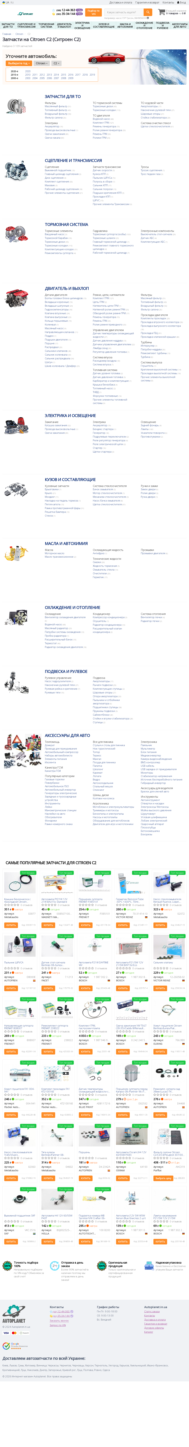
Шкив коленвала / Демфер (61, 365)
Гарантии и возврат (155, 1323)
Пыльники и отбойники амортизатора (106, 701)
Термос (97, 755)
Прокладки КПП (102, 196)
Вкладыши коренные (57, 302)
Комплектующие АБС (153, 241)
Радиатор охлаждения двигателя (64, 647)
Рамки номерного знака (58, 824)
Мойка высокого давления (156, 813)
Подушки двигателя (56, 339)
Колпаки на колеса (103, 798)
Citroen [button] (41, 63)
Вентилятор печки (152, 617)
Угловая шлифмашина (154, 820)
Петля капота (53, 504)
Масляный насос (54, 328)
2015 (63, 74)
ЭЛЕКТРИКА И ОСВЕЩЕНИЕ (70, 415)
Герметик (98, 577)
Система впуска (102, 374)
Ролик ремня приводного (108, 324)
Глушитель (147, 372)
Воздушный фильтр (56, 113)
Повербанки (52, 782)
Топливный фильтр (56, 110)
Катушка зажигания (56, 425)
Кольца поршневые (57, 320)
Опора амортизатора (105, 696)
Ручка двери (148, 496)
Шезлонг (98, 769)
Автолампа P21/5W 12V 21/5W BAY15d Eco (129, 963)
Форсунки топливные (58, 400)
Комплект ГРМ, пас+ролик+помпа (89, 1026)
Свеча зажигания (55, 432)
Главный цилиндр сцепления (62, 174)
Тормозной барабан (57, 238)
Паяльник (146, 745)
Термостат (51, 643)
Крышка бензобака (56, 389)
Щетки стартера (102, 451)
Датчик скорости (103, 170)
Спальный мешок (103, 786)
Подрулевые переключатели (110, 436)
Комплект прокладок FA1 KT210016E (55, 1090)
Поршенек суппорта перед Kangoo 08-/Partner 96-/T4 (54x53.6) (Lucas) (131, 1090)
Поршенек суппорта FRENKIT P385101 (90, 900)
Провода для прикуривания (61, 748)
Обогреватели (53, 817)
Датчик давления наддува (108, 344)
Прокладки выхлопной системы (159, 380)
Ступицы (98, 722)
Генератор (99, 432)
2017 (77, 74)
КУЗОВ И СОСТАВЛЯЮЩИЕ (70, 479)
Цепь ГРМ (99, 302)
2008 (63, 78)
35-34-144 (64, 14)
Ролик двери (148, 493)
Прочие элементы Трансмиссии (111, 204)
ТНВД (48, 397)
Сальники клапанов (56, 350)
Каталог (148, 1331)
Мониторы (147, 772)
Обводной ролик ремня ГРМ (109, 313)
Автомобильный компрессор (61, 752)
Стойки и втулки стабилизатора (111, 718)
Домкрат (50, 745)
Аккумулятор (52, 126)
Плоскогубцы (148, 830)
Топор (96, 752)
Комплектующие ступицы (108, 688)
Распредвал (52, 347)
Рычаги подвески (103, 685)
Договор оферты (154, 1327)
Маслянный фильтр (56, 106)
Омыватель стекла (104, 569)
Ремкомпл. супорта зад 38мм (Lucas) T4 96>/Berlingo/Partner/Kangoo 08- (169, 1090)
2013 (49, 74)
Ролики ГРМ (100, 137)
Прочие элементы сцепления (62, 192)
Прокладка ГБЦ (149, 333)
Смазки (97, 562)
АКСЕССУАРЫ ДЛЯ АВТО (67, 735)
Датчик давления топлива (60, 382)
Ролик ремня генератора (108, 130)
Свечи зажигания (55, 133)
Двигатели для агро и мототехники (113, 824)
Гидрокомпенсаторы (57, 309)
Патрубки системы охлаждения (63, 632)
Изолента (50, 762)
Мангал (97, 758)
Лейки (48, 806)
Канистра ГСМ (53, 770)
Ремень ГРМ (100, 133)
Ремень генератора (105, 126)
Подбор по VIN (93, 12)
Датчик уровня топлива (59, 378)
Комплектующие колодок (59, 249)
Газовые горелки (54, 779)
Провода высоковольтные (60, 130)
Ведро (96, 779)
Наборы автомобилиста (58, 755)
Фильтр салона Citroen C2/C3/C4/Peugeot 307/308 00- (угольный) (168, 1153)
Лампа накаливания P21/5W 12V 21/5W (164, 1216)
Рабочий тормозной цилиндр (110, 252)
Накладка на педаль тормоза (62, 500)
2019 (92, 74)
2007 (56, 78)
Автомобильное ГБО (57, 786)
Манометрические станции (60, 810)
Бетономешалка (150, 834)
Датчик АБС (148, 238)
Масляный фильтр (151, 298)
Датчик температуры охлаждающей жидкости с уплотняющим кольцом (93, 1090)
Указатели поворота (153, 432)
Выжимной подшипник (58, 170)
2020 (27, 71)
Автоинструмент (150, 803)
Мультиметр (148, 748)
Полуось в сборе (103, 181)
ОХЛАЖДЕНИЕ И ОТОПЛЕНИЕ (72, 607)
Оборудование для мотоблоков (111, 820)
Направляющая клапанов (60, 332)
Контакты (168, 2)
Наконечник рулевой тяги (156, 110)
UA (5, 2)
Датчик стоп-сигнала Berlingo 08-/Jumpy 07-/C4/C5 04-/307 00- (54, 963)
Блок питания (149, 752)
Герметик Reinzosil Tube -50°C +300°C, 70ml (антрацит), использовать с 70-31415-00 (131, 900)
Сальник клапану (163, 962)
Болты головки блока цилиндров (64, 298)
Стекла (49, 515)
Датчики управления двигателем (112, 347)
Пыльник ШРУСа (102, 177)
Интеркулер (148, 352)
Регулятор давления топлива (110, 355)
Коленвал (51, 324)
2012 (42, 74)
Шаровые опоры (151, 113)
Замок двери (148, 489)
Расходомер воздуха (105, 371)
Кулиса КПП (99, 174)
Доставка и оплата (121, 2)
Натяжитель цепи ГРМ (106, 305)
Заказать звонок (59, 1320)
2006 (49, 78)
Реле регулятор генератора (109, 440)
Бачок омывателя (103, 489)
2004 (35, 78)
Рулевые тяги (53, 692)
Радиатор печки (150, 621)
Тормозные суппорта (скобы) (110, 234)
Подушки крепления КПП (107, 192)
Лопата (97, 776)
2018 (85, 74)
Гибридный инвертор (153, 783)
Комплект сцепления (57, 181)
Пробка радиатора (56, 635)
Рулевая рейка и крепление (61, 688)
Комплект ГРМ (101, 122)
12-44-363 (64, 10)
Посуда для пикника (104, 762)
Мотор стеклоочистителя (108, 493)
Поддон (49, 335)
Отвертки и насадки (152, 806)
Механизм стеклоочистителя (110, 496)
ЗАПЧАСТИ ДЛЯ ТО (63, 96)
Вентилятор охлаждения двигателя (65, 617)
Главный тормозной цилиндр (110, 241)
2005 (42, 78)
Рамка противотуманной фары (63, 508)
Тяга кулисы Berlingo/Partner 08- (52, 1153)
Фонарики (51, 820)
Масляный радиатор (57, 628)
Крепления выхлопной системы (159, 376)
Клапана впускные (56, 313)
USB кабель (147, 765)
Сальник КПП (100, 185)
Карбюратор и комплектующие (63, 385)
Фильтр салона (54, 117)
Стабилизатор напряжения (156, 776)
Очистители (100, 573)
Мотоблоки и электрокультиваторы (113, 806)
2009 (70, 78)
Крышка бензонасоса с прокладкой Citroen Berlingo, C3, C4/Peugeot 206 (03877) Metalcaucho (18, 900)
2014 (56, 74)
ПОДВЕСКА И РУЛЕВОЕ (66, 671)
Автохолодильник (103, 783)
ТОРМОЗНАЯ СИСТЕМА (66, 224)
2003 (27, 78)
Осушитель (100, 621)
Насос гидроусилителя (58, 681)
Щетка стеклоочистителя (107, 504)
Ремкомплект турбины (154, 360)
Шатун (49, 362)
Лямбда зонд (100, 351)
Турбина (146, 363)
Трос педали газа (151, 174)
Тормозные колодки (104, 110)
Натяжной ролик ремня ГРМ (109, 309)
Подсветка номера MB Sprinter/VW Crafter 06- (92, 1216)
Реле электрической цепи (108, 444)
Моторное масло (54, 553)
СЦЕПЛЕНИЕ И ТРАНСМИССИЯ (73, 160)
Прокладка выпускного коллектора (161, 325)
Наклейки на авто (55, 813)
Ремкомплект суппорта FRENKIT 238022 (54, 1026)
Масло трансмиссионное (59, 556)
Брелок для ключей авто (155, 794)
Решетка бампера (55, 511)
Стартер (98, 447)
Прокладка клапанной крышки (158, 336)
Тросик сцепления (152, 170)
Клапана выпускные (56, 317)
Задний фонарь (150, 425)
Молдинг (50, 496)
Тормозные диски (103, 106)
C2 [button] (56, 63)
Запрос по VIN (58, 1325)
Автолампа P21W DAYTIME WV (93, 963)
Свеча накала (53, 137)
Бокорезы (146, 837)
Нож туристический (104, 748)
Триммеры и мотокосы (106, 810)
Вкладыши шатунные (57, 305)
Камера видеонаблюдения (156, 758)
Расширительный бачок (59, 639)
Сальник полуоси (103, 189)
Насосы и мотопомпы (105, 817)
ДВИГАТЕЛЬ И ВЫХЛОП (67, 288)
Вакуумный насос (55, 234)
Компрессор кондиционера (109, 617)
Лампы (145, 429)
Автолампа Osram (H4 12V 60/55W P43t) (131, 1153)
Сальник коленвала (56, 354)
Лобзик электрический (154, 824)
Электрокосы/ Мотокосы (155, 810)
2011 (35, 74)
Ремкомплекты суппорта (59, 253)
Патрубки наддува (151, 356)
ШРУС (96, 200)
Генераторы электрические (61, 793)
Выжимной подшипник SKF (19, 1215)
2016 (70, 74)
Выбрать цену (163, 1178)
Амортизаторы (149, 106)
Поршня (50, 343)
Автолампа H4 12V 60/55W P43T (56, 1216)
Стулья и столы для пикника (109, 745)
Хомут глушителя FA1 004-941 (19, 1090)
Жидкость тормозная (105, 565)
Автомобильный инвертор (60, 789)
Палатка (97, 765)
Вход (181, 2)
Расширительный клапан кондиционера (107, 630)
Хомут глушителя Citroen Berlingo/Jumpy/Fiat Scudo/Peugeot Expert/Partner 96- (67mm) (168, 1026)
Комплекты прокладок (154, 318)
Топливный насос (55, 393)
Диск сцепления (54, 177)
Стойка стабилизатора (154, 117)
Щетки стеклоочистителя (156, 126)
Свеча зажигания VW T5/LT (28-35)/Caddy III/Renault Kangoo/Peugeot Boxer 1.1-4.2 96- (131, 1026)
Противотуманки (151, 436)
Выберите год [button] (19, 63)
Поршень (84, 1152)
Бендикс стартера (103, 429)
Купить (11, 925)
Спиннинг (98, 789)
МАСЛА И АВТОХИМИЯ (66, 543)
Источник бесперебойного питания (161, 779)
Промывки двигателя (153, 553)
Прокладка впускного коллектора (160, 322)
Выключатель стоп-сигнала (157, 234)
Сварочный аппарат (152, 827)
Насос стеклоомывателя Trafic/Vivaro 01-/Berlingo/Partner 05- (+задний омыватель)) (18, 1153)
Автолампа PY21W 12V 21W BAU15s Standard (54, 900)
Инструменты (52, 803)
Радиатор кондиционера (107, 624)
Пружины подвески (104, 711)
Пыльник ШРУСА (13, 962)
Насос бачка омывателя (107, 500)
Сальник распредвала (58, 358)
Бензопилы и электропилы (108, 813)
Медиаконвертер (151, 755)
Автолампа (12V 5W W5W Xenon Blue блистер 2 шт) (131, 1216)
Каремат (97, 772)
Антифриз (99, 553)
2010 (27, 74)
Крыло (49, 493)
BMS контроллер (150, 762)
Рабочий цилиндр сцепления (62, 189)
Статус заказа (152, 1311)
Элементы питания (56, 758)
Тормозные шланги (104, 238)
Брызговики (52, 489)
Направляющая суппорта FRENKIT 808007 (18, 1026)
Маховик (50, 185)
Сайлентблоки (101, 714)
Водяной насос (102, 118)
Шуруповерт (148, 817)
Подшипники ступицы (106, 707)
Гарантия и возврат (147, 2)
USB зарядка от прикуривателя (159, 769)
